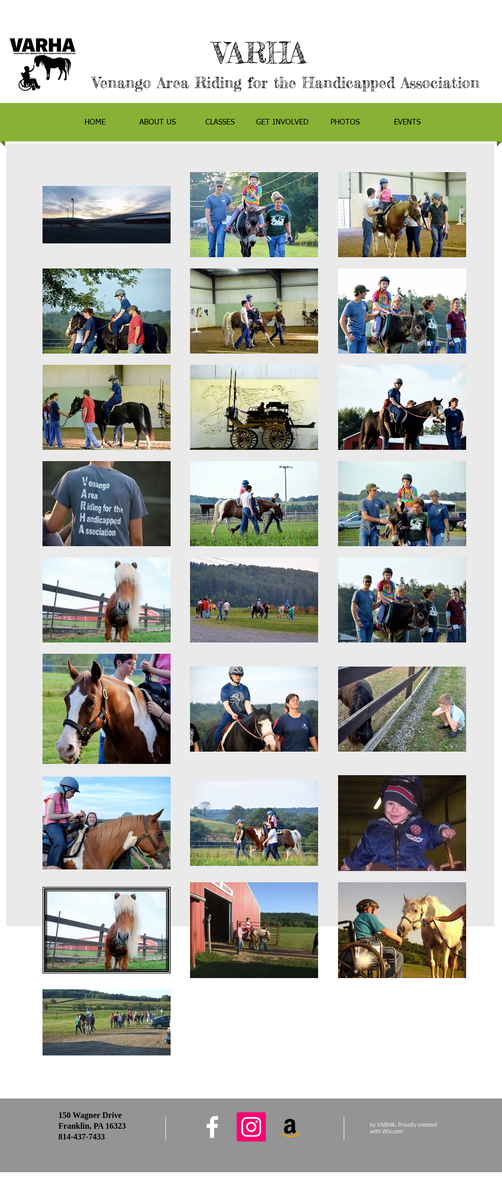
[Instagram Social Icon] (251, 1127)
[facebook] (212, 1127)
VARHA (286, 52)
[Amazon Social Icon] (290, 1127)
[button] (157, 122)
